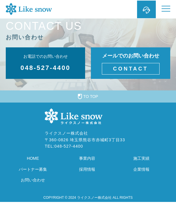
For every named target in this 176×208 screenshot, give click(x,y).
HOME (33, 158)
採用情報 (87, 169)
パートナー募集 (33, 169)
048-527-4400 (45, 67)
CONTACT (130, 69)
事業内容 (87, 158)
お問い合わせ (33, 180)
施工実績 (141, 158)
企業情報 (141, 169)
